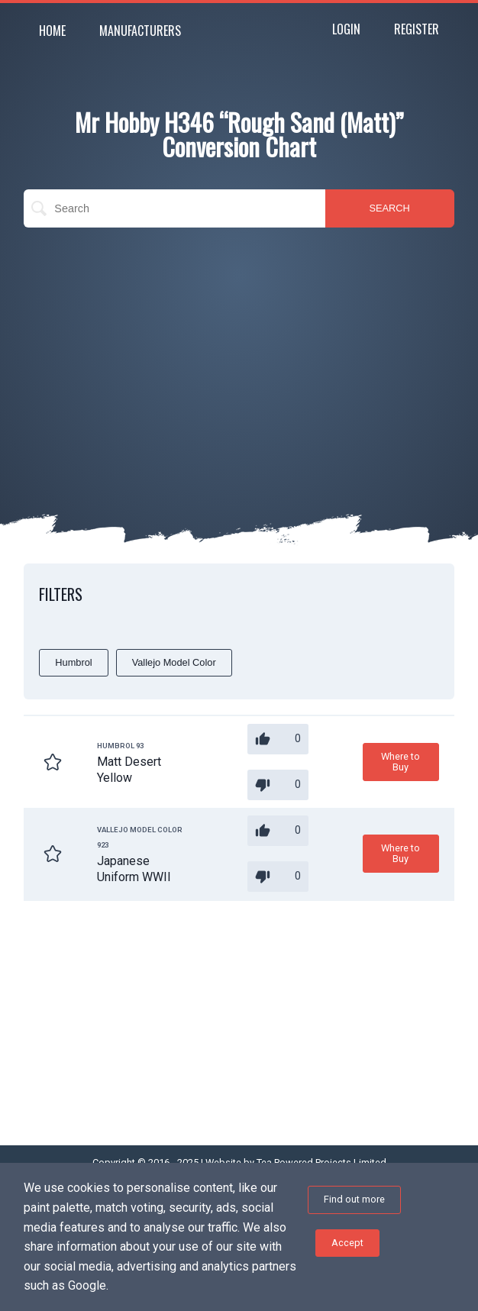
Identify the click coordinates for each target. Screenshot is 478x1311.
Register (416, 29)
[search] (174, 208)
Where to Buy (400, 762)
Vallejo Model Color (174, 662)
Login (346, 29)
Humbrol (73, 662)
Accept (347, 1242)
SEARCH (390, 208)
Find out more (354, 1199)
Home (52, 30)
